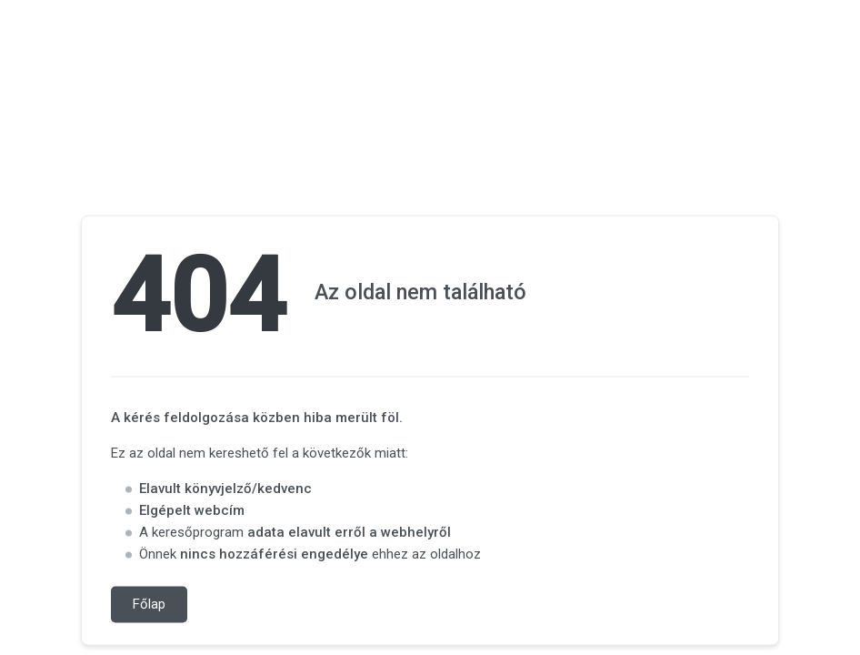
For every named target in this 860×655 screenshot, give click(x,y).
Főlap (149, 605)
